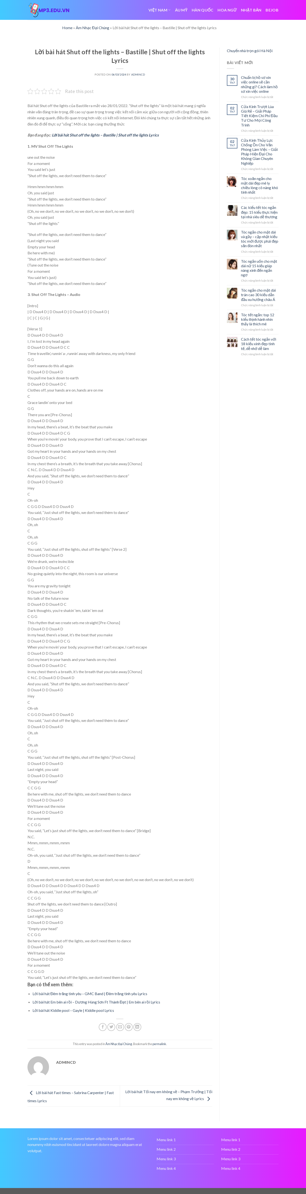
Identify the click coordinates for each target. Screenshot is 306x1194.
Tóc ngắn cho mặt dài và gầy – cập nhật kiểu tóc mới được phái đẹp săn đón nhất (259, 239)
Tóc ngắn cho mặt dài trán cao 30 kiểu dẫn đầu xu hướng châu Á (258, 294)
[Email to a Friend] (120, 1027)
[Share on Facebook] (103, 1027)
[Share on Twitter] (111, 1027)
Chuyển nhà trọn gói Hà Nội (250, 50)
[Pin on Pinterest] (129, 1027)
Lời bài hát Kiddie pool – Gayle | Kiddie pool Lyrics (73, 1010)
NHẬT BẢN (251, 10)
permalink (159, 1044)
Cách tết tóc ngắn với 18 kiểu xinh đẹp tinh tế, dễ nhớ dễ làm (258, 343)
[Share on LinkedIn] (137, 1027)
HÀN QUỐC (202, 10)
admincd (138, 74)
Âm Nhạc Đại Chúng (92, 27)
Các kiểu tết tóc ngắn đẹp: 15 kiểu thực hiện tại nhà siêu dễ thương (259, 212)
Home (67, 27)
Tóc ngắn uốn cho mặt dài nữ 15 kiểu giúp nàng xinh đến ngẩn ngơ (259, 268)
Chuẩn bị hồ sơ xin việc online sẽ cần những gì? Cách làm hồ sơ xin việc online (259, 84)
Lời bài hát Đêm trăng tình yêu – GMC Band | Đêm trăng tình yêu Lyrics (90, 993)
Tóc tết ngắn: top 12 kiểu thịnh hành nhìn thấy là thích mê (257, 319)
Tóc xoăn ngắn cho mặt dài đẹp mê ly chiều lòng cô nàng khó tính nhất (259, 185)
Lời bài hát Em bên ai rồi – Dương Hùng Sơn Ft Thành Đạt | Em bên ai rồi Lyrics (96, 1002)
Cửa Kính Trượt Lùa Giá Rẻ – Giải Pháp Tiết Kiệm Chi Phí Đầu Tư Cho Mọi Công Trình (259, 115)
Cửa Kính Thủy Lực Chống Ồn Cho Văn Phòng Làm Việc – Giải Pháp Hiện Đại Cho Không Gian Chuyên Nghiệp (259, 151)
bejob (272, 10)
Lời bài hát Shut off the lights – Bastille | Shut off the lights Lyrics (105, 135)
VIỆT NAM (159, 10)
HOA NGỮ (227, 10)
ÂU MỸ (181, 10)
